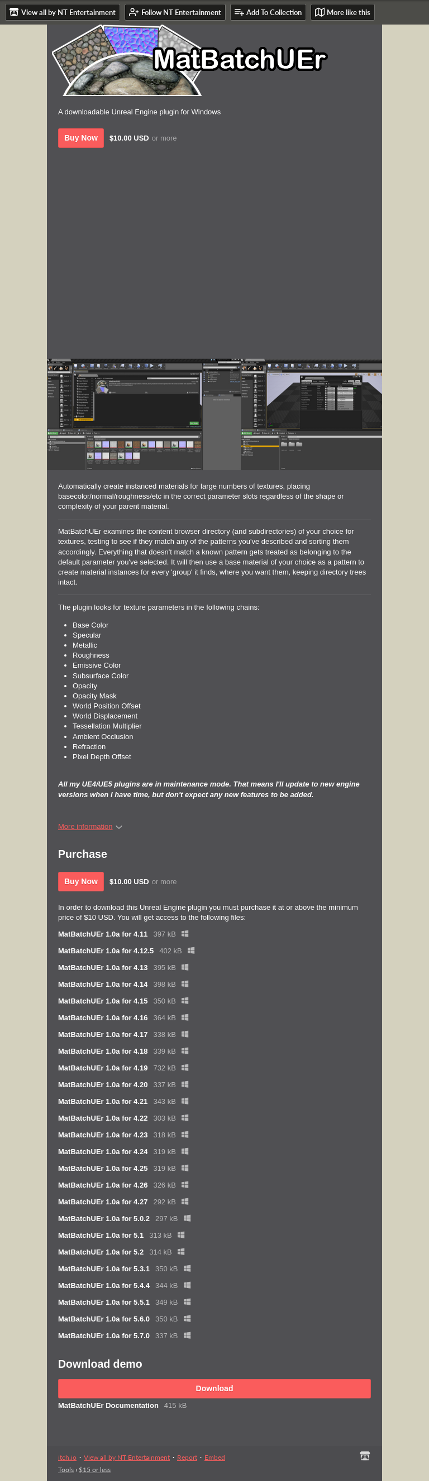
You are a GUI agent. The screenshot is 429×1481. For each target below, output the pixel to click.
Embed (214, 1457)
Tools (66, 1469)
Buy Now (81, 137)
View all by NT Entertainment (127, 1457)
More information (90, 826)
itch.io (67, 1457)
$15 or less (95, 1469)
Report (187, 1457)
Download (214, 1388)
